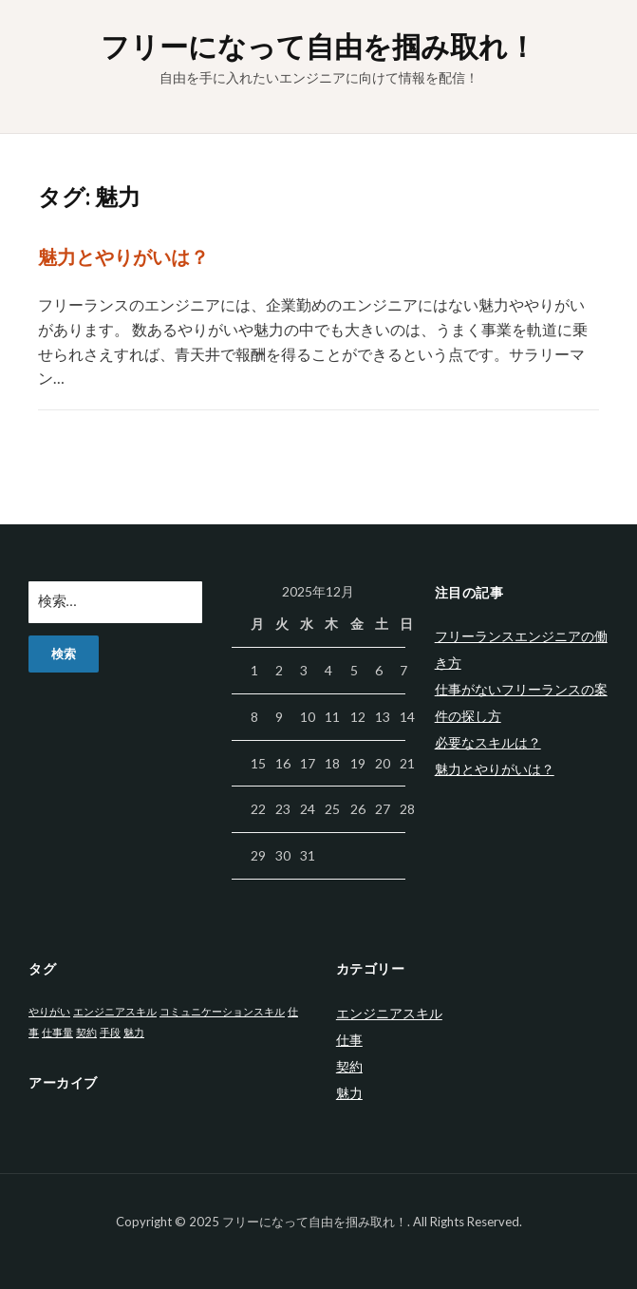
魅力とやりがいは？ (123, 256)
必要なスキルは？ (488, 742)
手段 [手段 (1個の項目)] (110, 1032)
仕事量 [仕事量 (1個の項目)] (57, 1032)
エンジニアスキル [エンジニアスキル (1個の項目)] (115, 1011)
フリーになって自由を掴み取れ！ (318, 45)
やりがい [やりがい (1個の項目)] (49, 1011)
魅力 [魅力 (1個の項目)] (133, 1032)
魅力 (349, 1093)
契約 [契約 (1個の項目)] (86, 1032)
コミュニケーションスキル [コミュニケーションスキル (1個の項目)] (222, 1011)
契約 (349, 1066)
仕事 (349, 1040)
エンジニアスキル (389, 1013)
